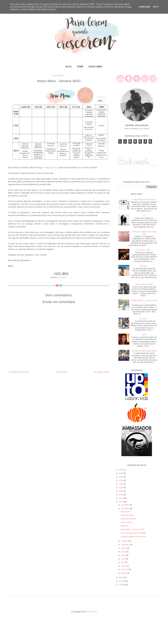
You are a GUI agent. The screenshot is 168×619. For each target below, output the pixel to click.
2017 (121, 502)
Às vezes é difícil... (144, 250)
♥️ (144, 216)
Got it (156, 7)
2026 (121, 470)
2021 (121, 487)
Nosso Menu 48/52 (128, 519)
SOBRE (80, 66)
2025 (121, 473)
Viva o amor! (126, 512)
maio (123, 559)
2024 (121, 477)
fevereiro (125, 569)
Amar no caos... (127, 522)
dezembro (125, 505)
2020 (121, 491)
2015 (121, 581)
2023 (121, 480)
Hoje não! (124, 526)
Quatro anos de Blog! (144, 284)
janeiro (124, 573)
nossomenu (62, 277)
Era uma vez (91, 612)
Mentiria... (144, 266)
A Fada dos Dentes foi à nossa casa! (144, 233)
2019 (121, 495)
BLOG (68, 66)
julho (123, 552)
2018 (121, 498)
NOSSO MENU (95, 66)
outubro (124, 541)
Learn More (144, 7)
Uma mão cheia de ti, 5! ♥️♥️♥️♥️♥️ (133, 533)
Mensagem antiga (101, 372)
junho (123, 555)
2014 (121, 585)
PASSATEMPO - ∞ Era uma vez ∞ (144, 301)
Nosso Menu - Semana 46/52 (132, 529)
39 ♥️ (144, 335)
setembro (125, 545)
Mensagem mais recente (19, 372)
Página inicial (61, 372)
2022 (121, 484)
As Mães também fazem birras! (144, 351)
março (124, 566)
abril (123, 562)
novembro (125, 508)
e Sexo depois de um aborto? (144, 200)
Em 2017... (144, 319)
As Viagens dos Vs (50, 167)
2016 (121, 577)
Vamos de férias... (128, 515)
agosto (124, 548)
